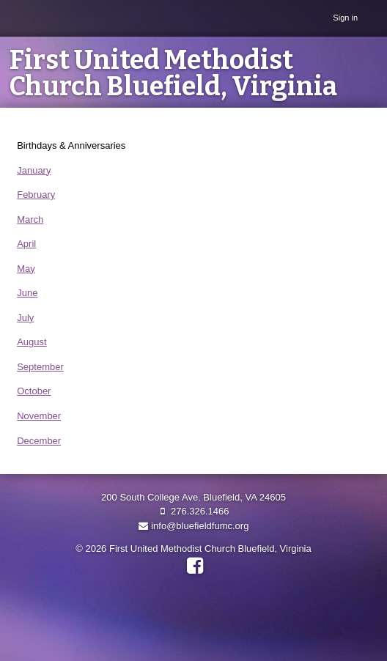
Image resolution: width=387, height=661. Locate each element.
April (26, 243)
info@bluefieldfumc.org (194, 525)
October (34, 390)
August (31, 341)
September (40, 366)
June (27, 292)
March (30, 219)
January (34, 170)
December (39, 440)
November (39, 415)
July (25, 317)
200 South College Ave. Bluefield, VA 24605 (193, 497)
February (36, 194)
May (26, 268)
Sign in (345, 17)
